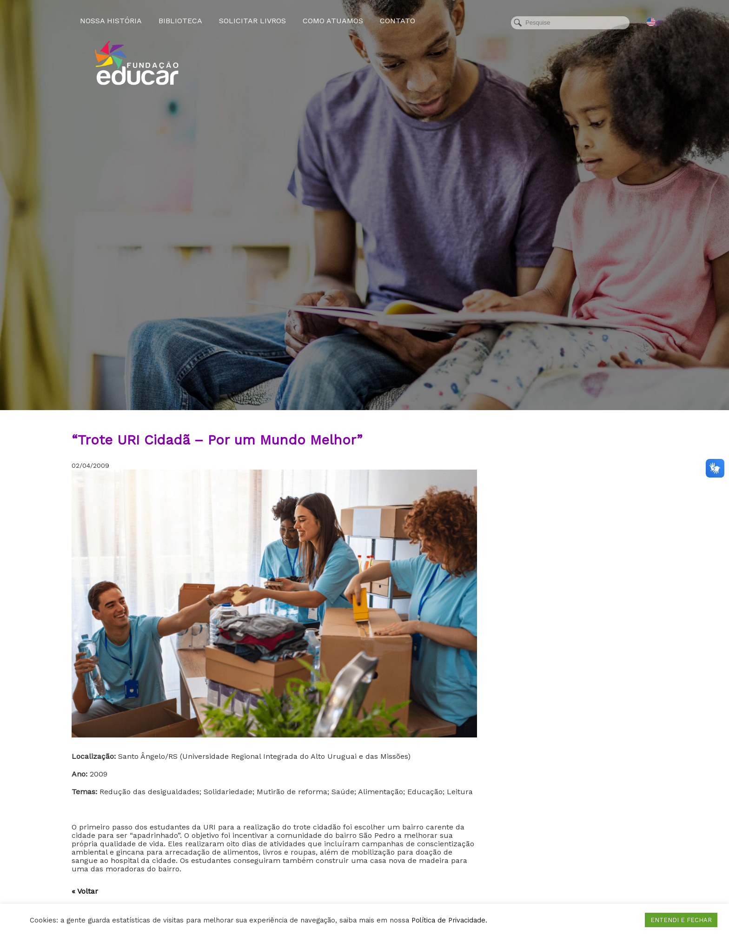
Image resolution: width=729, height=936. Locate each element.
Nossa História (111, 20)
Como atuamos (333, 20)
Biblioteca (180, 20)
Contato (397, 20)
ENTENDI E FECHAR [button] (681, 919)
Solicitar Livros (252, 20)
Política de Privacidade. (449, 920)
